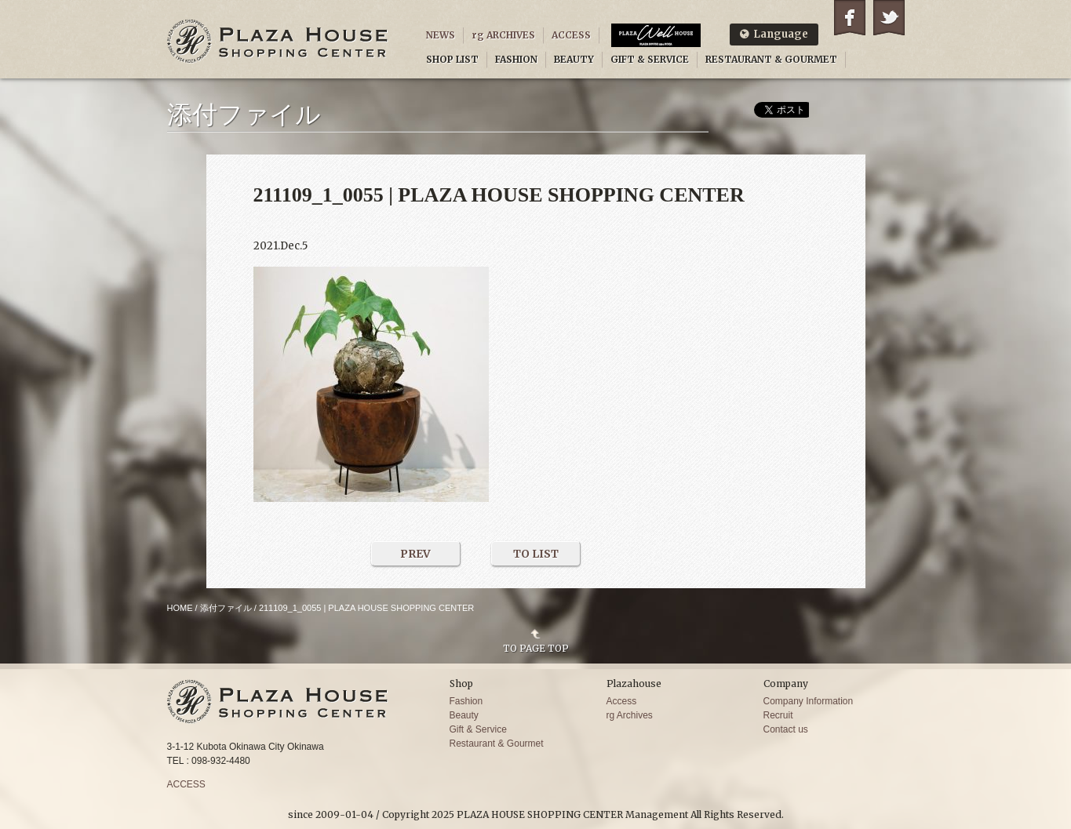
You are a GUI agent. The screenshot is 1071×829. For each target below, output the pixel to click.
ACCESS (571, 35)
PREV (415, 554)
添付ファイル (226, 608)
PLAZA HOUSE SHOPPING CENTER (277, 41)
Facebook (849, 17)
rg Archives (630, 715)
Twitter (889, 17)
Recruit (778, 715)
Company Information (808, 701)
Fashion (466, 701)
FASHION (516, 59)
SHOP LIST (452, 59)
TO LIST (536, 554)
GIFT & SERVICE (649, 59)
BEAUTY (574, 59)
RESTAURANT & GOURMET (771, 59)
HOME (180, 608)
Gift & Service (478, 729)
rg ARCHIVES (503, 35)
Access (622, 701)
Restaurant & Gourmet (497, 743)
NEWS (440, 35)
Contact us (785, 729)
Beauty (464, 715)
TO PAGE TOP (536, 647)
